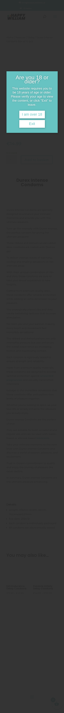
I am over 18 (32, 114)
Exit (32, 124)
